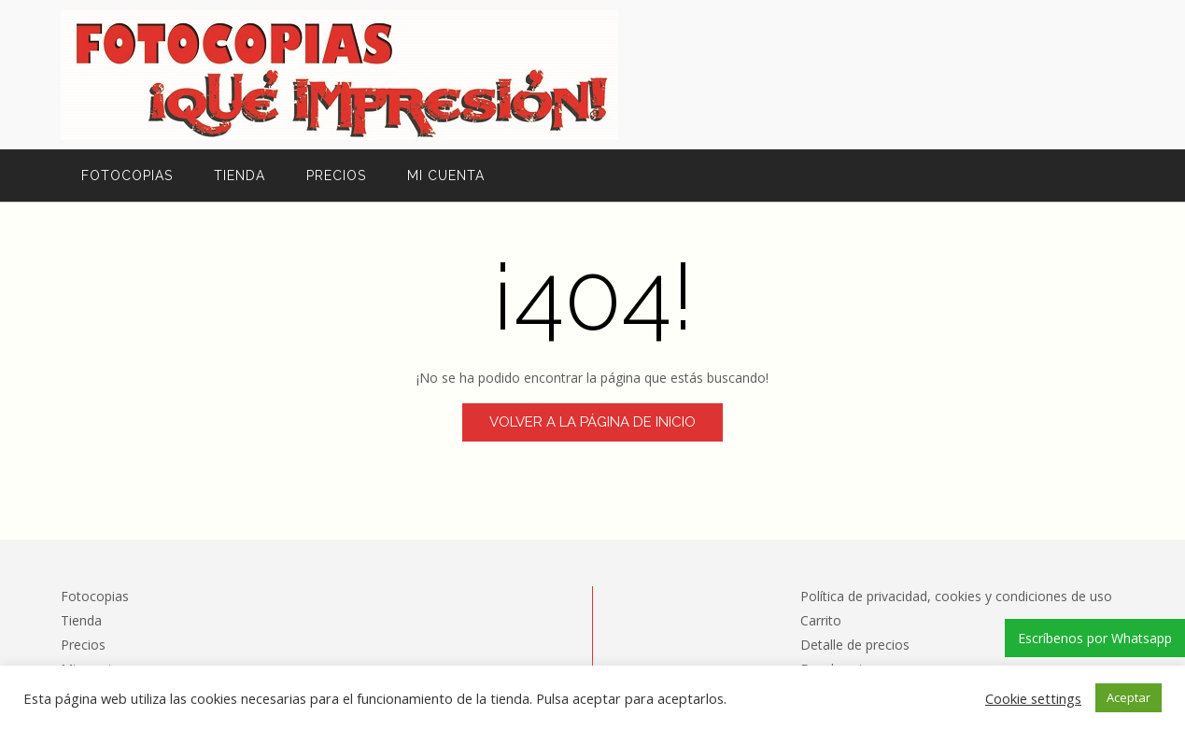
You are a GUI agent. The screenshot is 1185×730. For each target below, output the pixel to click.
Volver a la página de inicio (592, 422)
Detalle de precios (855, 644)
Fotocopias (127, 175)
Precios (336, 175)
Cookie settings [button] (1033, 698)
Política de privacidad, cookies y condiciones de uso (956, 596)
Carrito (820, 620)
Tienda (239, 175)
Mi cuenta (446, 175)
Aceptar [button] (1128, 697)
